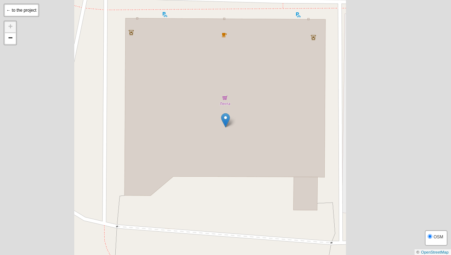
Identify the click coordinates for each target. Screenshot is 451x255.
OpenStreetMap (435, 252)
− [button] (10, 38)
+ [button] (10, 27)
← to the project (21, 10)
